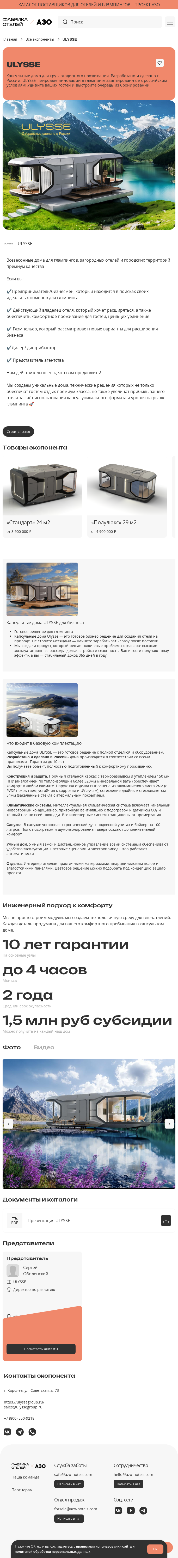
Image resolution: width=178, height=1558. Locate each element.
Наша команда (25, 1477)
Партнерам (22, 1489)
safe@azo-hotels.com (73, 1474)
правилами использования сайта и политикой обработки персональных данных (75, 1549)
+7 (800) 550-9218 (19, 1418)
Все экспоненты (40, 39)
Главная (10, 39)
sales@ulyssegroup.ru (23, 1407)
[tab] (12, 1048)
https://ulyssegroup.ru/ (24, 1402)
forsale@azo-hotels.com (75, 1508)
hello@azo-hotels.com (133, 1474)
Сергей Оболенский (35, 1271)
